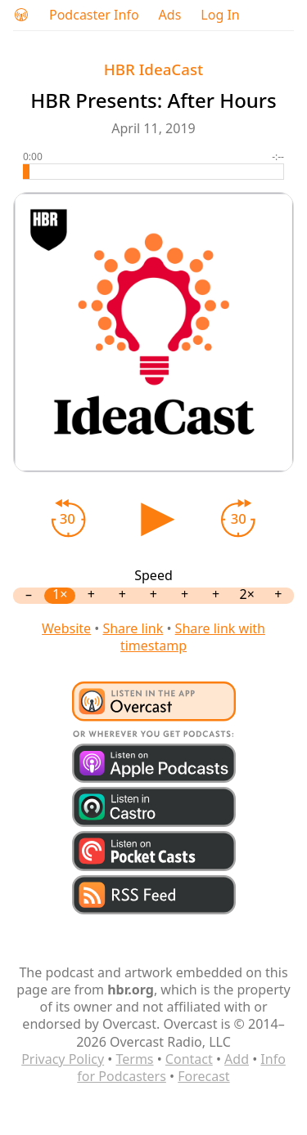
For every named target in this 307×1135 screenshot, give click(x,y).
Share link (132, 628)
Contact (189, 1059)
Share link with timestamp (192, 637)
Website (66, 628)
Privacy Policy (62, 1059)
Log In (220, 15)
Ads (170, 15)
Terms (134, 1059)
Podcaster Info (94, 15)
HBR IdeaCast (153, 69)
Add (236, 1059)
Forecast (203, 1076)
